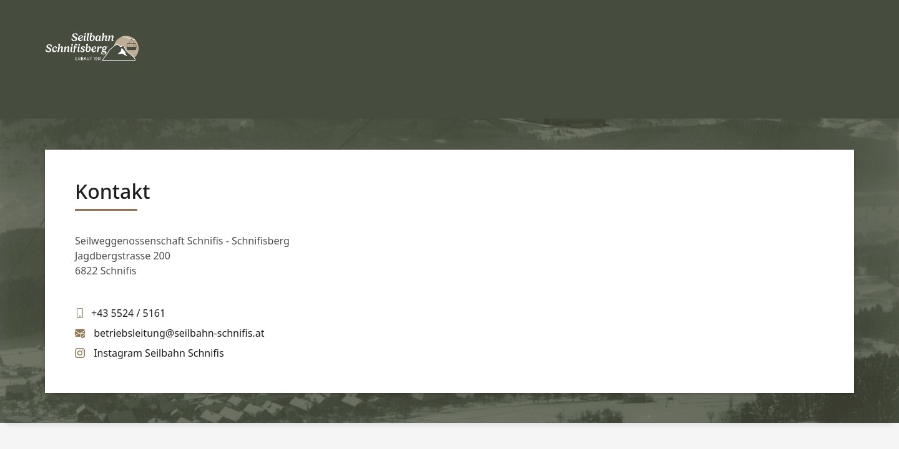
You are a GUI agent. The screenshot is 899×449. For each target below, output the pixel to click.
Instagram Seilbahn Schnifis (159, 353)
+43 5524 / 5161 (128, 313)
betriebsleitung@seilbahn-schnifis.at (179, 333)
